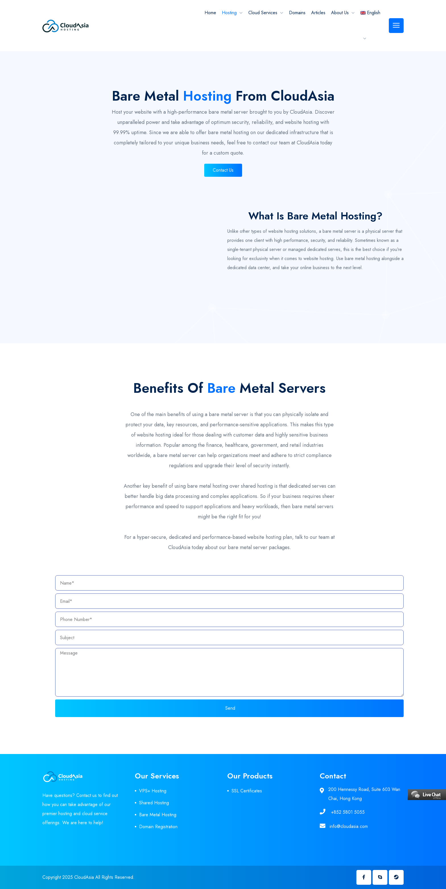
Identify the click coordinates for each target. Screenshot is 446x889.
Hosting (229, 12)
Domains (297, 12)
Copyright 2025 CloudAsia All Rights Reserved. (88, 877)
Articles (318, 12)
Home (210, 12)
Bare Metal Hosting (157, 814)
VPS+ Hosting (152, 791)
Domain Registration (158, 826)
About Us (340, 12)
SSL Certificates (247, 791)
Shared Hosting (154, 802)
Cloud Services (262, 12)
